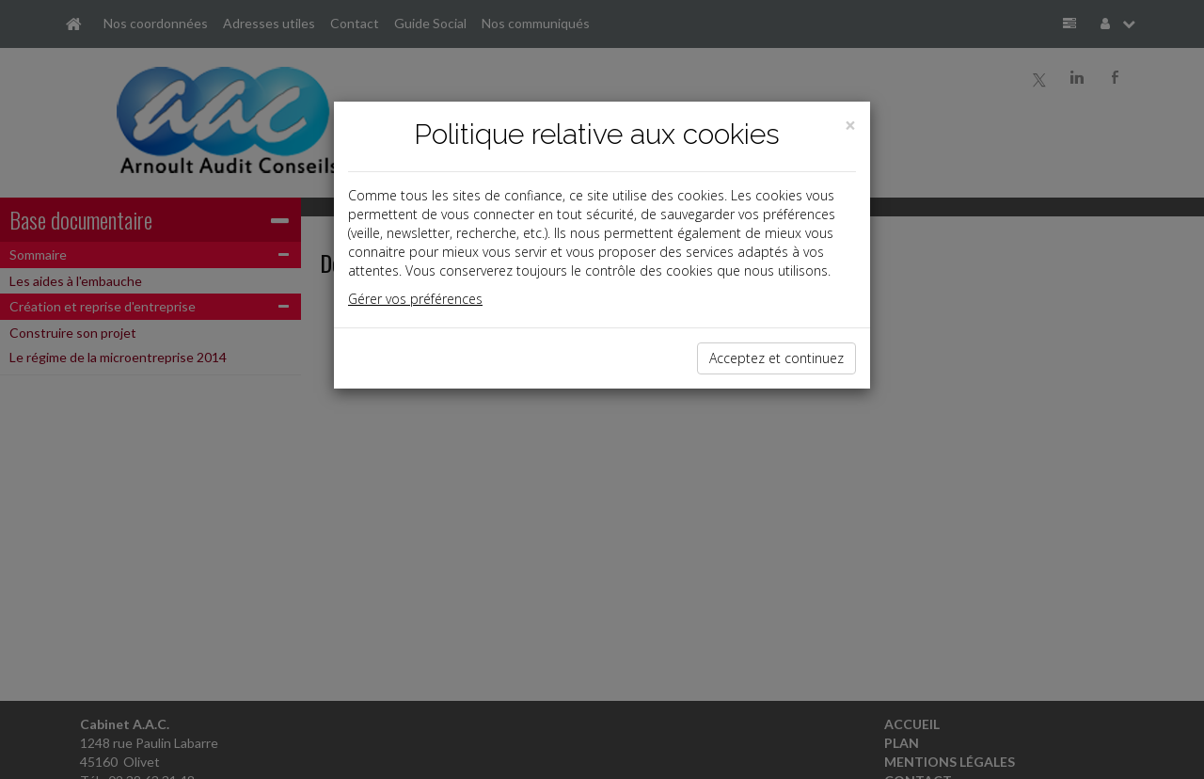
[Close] (850, 125)
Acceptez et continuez (776, 358)
